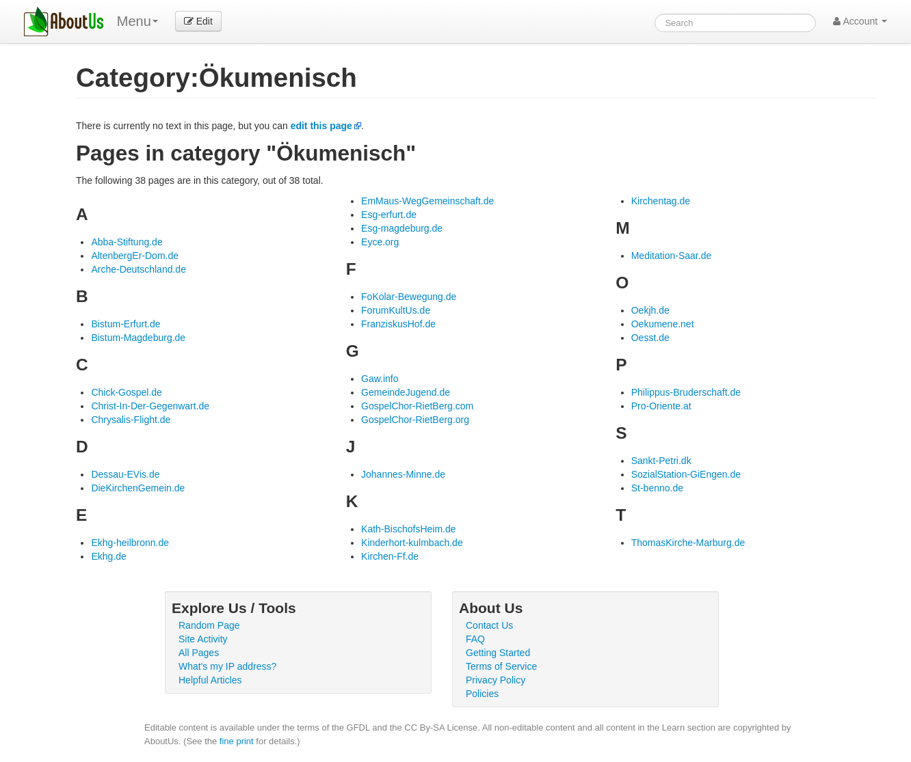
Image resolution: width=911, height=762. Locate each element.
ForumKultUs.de (395, 310)
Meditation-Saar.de (671, 255)
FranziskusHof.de (398, 323)
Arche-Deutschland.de (138, 269)
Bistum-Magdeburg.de (138, 337)
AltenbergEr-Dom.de (135, 255)
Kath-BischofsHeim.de (408, 528)
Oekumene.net (662, 323)
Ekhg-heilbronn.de (130, 542)
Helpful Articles (210, 680)
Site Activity (203, 639)
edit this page (321, 125)
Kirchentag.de (660, 200)
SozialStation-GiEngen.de (686, 474)
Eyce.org (380, 241)
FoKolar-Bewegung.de (408, 296)
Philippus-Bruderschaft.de (686, 392)
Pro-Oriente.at (661, 405)
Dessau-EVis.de (125, 474)
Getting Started (498, 652)
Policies (482, 693)
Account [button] (860, 21)
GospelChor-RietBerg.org (415, 419)
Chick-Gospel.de (126, 392)
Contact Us (489, 625)
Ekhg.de (108, 556)
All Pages (199, 652)
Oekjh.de (650, 310)
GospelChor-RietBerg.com (417, 405)
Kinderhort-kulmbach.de (412, 542)
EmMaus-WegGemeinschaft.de (427, 200)
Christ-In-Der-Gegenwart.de (150, 405)
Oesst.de (650, 337)
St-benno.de (657, 487)
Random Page (209, 625)
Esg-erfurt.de (389, 214)
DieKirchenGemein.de (138, 487)
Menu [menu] (137, 21)
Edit (198, 21)
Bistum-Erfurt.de (125, 323)
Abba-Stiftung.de (126, 241)
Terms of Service (501, 666)
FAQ (475, 639)
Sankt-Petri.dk (661, 460)
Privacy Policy (495, 680)
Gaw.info (379, 378)
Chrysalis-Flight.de (130, 419)
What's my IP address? (227, 666)
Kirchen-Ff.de (390, 556)
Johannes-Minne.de (403, 474)
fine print (237, 741)
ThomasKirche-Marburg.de (688, 542)
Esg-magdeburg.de (402, 228)
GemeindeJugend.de (405, 392)
